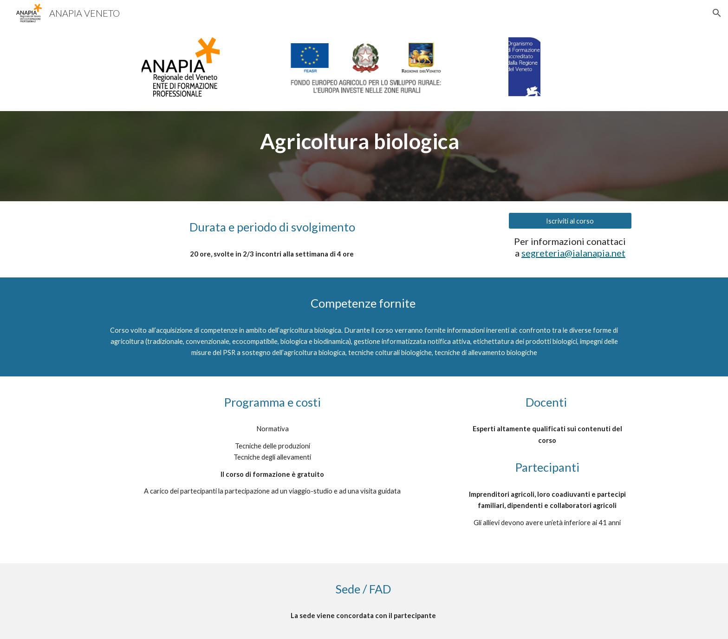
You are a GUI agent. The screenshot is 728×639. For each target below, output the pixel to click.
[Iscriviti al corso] (570, 220)
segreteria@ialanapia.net (573, 252)
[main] (364, 141)
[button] (717, 13)
